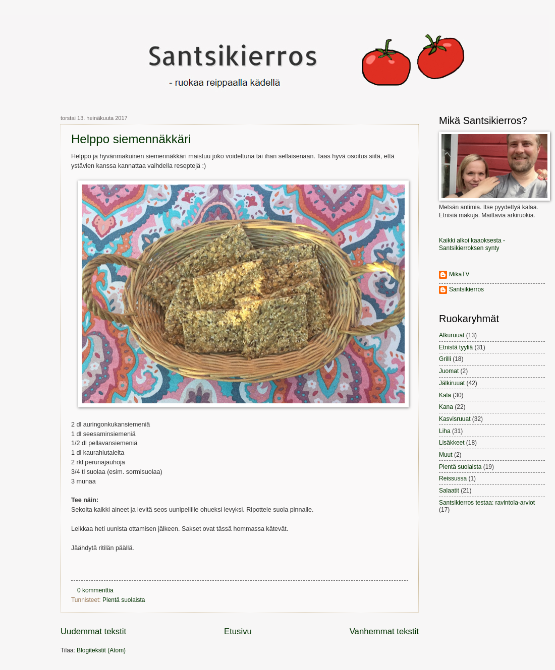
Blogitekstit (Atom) (101, 650)
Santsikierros (466, 289)
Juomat (449, 371)
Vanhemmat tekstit (384, 631)
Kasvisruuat (454, 418)
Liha (445, 431)
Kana (446, 406)
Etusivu (238, 631)
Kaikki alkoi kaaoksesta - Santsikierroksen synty (472, 244)
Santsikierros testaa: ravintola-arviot (487, 502)
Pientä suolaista (123, 599)
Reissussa (453, 478)
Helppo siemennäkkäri (131, 139)
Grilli (445, 358)
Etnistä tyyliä (456, 347)
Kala (445, 395)
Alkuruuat (452, 335)
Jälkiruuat (452, 383)
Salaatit (449, 490)
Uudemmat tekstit (93, 631)
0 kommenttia (95, 590)
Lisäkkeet (452, 442)
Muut (446, 454)
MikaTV (459, 274)
